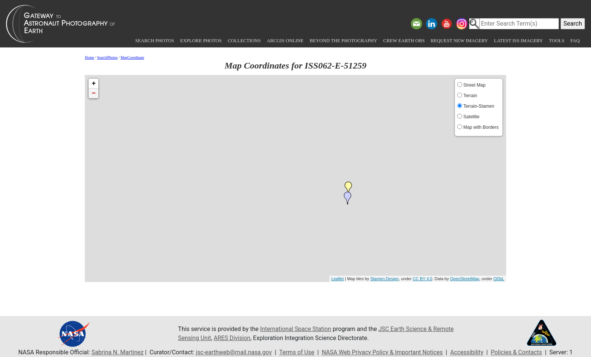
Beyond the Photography (343, 40)
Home (89, 57)
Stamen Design (385, 278)
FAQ (575, 40)
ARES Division (233, 338)
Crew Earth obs (404, 40)
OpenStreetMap (464, 278)
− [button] (94, 93)
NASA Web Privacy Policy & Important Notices (383, 352)
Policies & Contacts (519, 352)
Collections (244, 40)
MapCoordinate (132, 57)
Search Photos (154, 40)
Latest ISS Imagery (518, 40)
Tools (556, 40)
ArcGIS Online (285, 40)
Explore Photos (201, 40)
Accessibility (469, 352)
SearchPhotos (107, 57)
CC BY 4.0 (422, 278)
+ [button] (94, 83)
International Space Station (296, 329)
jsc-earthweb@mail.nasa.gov (232, 352)
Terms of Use (296, 352)
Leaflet (337, 278)
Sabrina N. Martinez (114, 352)
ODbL (498, 278)
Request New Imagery (459, 40)
